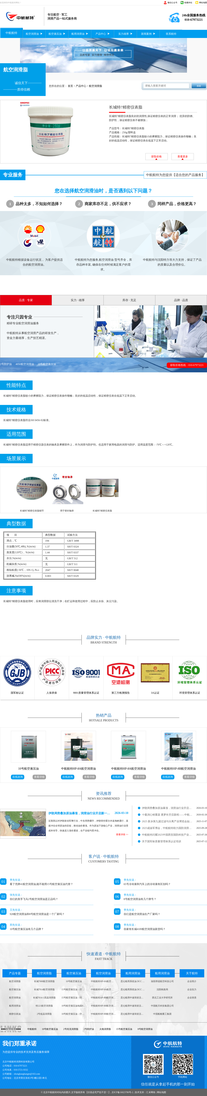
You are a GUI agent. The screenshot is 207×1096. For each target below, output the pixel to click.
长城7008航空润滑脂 (44, 981)
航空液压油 (15, 989)
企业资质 (191, 997)
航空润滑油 (15, 997)
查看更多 (182, 157)
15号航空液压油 (124, 1029)
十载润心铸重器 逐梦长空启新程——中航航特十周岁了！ (167, 814)
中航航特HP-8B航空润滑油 (103, 997)
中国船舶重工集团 (162, 1014)
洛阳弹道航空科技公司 (162, 981)
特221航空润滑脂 (44, 1006)
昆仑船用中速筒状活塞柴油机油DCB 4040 (133, 997)
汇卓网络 (150, 1092)
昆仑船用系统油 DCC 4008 (133, 981)
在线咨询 (17, 776)
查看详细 (39, 776)
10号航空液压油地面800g (73, 1006)
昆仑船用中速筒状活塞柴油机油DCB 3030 (133, 1014)
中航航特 (32, 1029)
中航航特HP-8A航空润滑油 (103, 981)
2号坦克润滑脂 (70, 1029)
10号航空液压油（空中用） (73, 1014)
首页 (70, 86)
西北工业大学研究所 (162, 997)
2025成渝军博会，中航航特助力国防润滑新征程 (167, 828)
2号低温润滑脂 (44, 1014)
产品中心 (81, 86)
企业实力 (191, 989)
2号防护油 (6, 364)
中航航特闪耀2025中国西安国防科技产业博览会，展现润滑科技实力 (167, 834)
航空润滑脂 (95, 86)
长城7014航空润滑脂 (44, 989)
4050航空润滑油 (25, 364)
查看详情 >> (122, 834)
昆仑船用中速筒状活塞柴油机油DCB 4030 (133, 1006)
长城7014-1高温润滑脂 (44, 997)
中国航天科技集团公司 (162, 1006)
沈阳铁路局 (162, 989)
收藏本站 (188, 2)
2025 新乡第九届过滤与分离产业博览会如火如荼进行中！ (167, 821)
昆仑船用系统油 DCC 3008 (133, 989)
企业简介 (191, 981)
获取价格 (156, 157)
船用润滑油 (15, 1006)
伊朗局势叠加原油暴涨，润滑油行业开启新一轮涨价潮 (167, 808)
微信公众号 (172, 2)
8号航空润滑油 (145, 1029)
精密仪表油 (15, 1014)
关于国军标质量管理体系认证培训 (161, 841)
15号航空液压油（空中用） (73, 989)
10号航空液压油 (47, 364)
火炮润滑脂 (105, 1029)
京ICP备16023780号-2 (122, 1092)
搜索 (199, 86)
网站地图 (203, 2)
